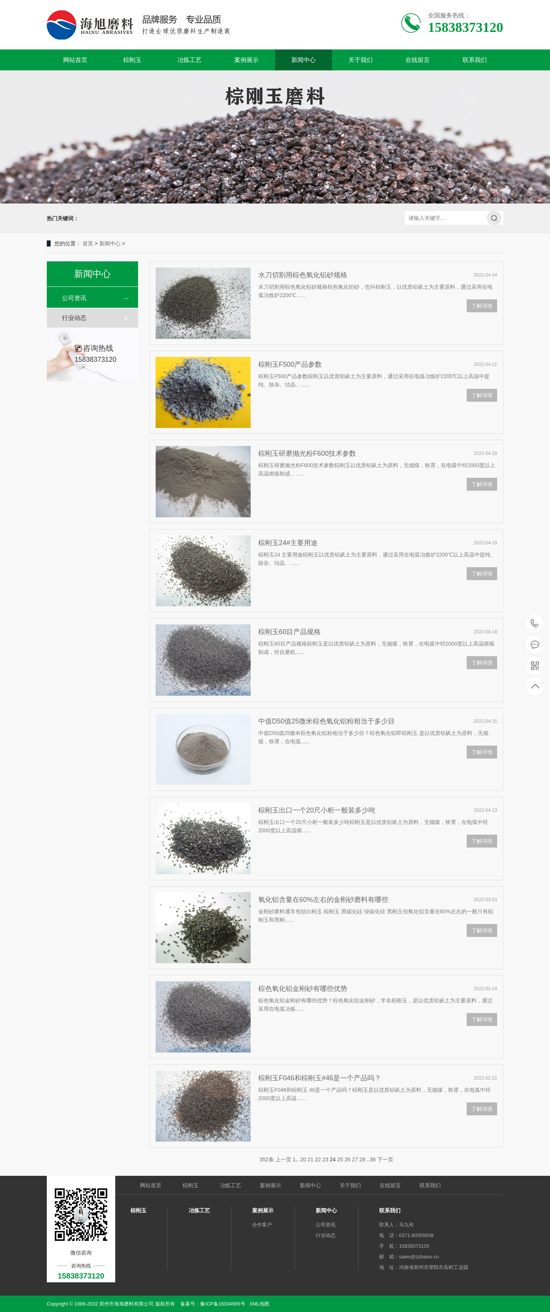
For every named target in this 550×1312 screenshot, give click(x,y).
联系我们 (475, 60)
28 (362, 1159)
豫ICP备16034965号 (222, 1304)
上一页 (283, 1159)
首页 (88, 243)
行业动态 (74, 318)
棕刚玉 (132, 60)
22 (318, 1159)
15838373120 (535, 623)
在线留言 (417, 60)
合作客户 (262, 1225)
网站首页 (75, 60)
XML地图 (260, 1304)
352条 (266, 1159)
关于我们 (360, 60)
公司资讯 (74, 298)
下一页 (385, 1159)
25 (340, 1159)
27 (355, 1159)
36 (373, 1159)
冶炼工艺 (189, 60)
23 (325, 1159)
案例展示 (246, 60)
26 (348, 1159)
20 (303, 1159)
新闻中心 (303, 60)
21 (311, 1159)
